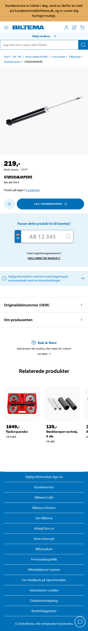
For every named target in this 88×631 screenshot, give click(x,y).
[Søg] (83, 45)
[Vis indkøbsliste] (74, 27)
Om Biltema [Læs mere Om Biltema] (44, 518)
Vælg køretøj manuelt (44, 258)
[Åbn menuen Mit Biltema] (66, 27)
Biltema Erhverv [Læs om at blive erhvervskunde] (44, 507)
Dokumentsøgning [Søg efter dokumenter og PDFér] (44, 600)
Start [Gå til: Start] (7, 56)
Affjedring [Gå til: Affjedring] (74, 56)
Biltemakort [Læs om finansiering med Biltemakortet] (44, 549)
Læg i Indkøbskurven (50, 204)
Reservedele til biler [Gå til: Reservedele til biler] (36, 56)
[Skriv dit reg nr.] (42, 236)
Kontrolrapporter (44, 611)
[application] (80, 622)
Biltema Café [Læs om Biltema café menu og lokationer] (44, 497)
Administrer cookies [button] (44, 590)
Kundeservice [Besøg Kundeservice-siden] (44, 487)
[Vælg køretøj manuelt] (82, 278)
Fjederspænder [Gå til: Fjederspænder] (17, 432)
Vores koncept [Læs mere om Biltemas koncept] (44, 538)
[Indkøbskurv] (82, 27)
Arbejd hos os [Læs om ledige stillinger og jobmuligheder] (44, 528)
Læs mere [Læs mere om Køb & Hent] (44, 353)
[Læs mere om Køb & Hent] (44, 342)
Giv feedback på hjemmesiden (44, 580)
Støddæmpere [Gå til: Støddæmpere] (12, 61)
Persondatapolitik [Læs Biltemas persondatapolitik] (44, 559)
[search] (44, 45)
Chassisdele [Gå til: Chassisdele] (58, 56)
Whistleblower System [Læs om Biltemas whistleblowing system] (44, 569)
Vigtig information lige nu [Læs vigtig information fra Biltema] (44, 477)
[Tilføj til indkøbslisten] (9, 204)
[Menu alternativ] (6, 28)
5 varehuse (33, 190)
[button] (44, 36)
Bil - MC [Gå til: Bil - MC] (17, 56)
